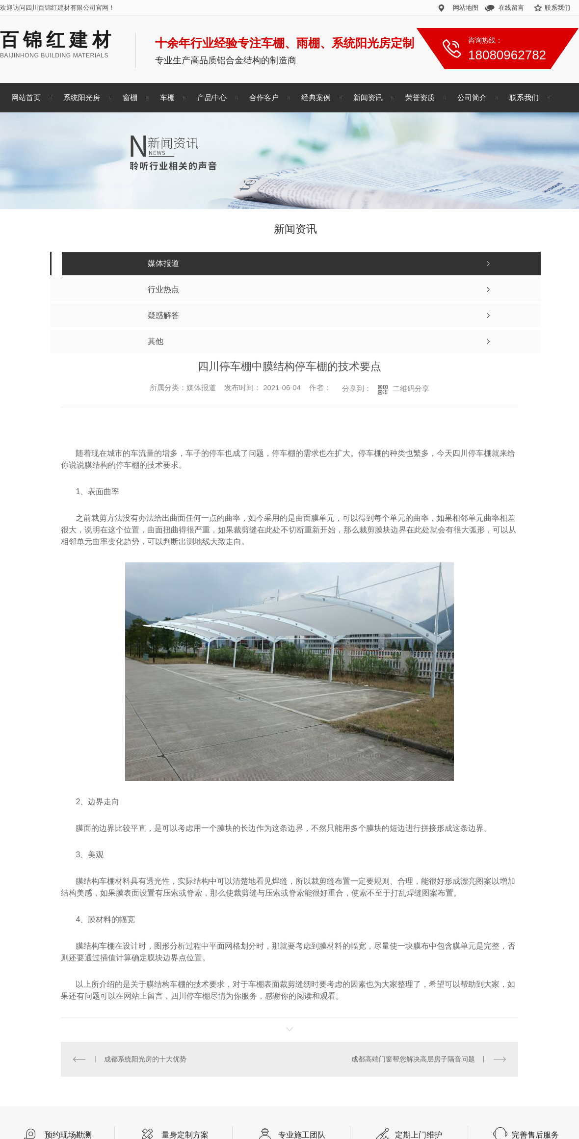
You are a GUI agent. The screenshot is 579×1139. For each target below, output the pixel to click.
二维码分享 (411, 388)
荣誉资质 (420, 97)
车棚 (167, 97)
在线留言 (511, 7)
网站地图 (465, 7)
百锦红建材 (57, 39)
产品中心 (212, 97)
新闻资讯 (368, 97)
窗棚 (130, 97)
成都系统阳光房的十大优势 (145, 1059)
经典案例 (316, 97)
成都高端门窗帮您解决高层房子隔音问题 (413, 1059)
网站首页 (26, 97)
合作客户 (264, 97)
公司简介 (472, 97)
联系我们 (557, 7)
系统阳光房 (81, 97)
